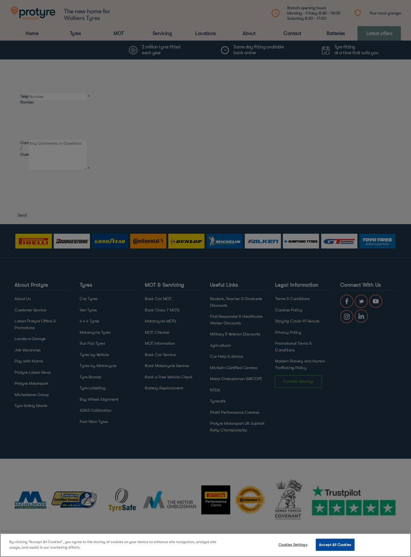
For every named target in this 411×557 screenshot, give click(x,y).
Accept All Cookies (335, 545)
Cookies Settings (292, 545)
